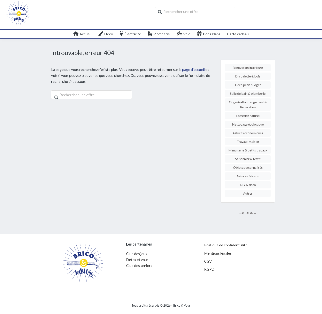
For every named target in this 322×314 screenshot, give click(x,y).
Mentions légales (218, 253)
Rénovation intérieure (248, 67)
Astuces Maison (248, 176)
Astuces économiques (247, 133)
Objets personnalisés (248, 167)
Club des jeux (136, 253)
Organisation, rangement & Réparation (248, 104)
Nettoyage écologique (248, 124)
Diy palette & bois (247, 76)
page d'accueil (193, 69)
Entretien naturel (248, 116)
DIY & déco (248, 185)
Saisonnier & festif (248, 159)
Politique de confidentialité (225, 245)
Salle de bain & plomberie (248, 93)
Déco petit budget (248, 85)
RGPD (209, 269)
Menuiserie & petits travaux (247, 150)
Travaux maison (248, 141)
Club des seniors (139, 265)
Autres (248, 193)
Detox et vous (137, 259)
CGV (208, 261)
